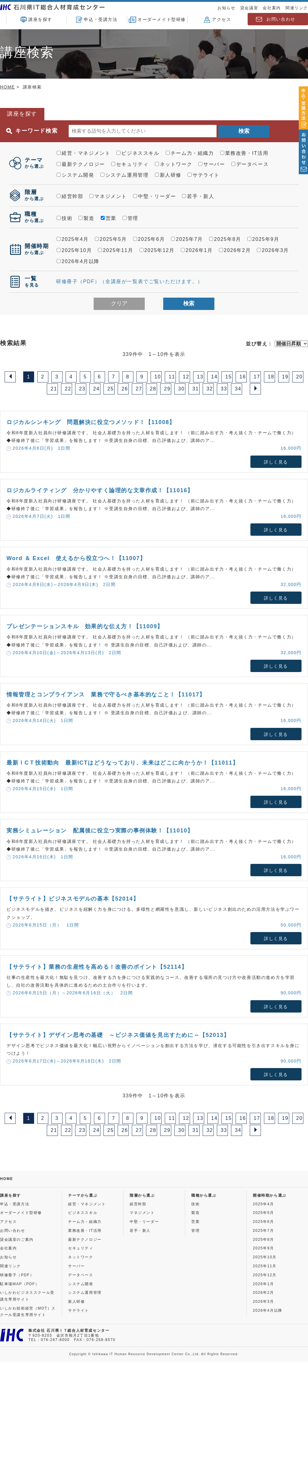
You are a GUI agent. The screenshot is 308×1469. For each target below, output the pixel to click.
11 (172, 376)
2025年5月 (111, 239)
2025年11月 (115, 250)
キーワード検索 (32, 131)
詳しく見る (276, 462)
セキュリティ (130, 164)
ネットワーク (173, 164)
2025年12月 (157, 250)
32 (210, 388)
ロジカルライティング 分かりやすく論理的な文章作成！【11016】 (99, 490)
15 (228, 376)
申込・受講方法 (96, 20)
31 (195, 388)
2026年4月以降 (78, 261)
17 (257, 376)
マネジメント (108, 196)
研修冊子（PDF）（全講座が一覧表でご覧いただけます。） (129, 281)
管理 (130, 218)
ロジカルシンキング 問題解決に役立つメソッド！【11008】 (90, 422)
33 (224, 388)
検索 (243, 131)
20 (299, 376)
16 (243, 376)
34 (238, 388)
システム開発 (75, 175)
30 (181, 388)
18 (271, 376)
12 (186, 376)
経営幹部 (70, 196)
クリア (119, 303)
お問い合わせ (280, 19)
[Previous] (10, 376)
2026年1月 (197, 250)
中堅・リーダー (154, 196)
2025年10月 (74, 250)
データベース (250, 164)
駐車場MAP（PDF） (19, 1284)
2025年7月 (187, 239)
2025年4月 (73, 239)
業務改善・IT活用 (244, 153)
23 (82, 388)
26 (125, 388)
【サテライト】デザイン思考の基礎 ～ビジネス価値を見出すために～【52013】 (117, 1035)
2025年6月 (149, 239)
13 (200, 376)
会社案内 (272, 8)
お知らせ (226, 8)
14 (214, 376)
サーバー (211, 164)
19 (285, 376)
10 (158, 376)
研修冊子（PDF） (17, 1275)
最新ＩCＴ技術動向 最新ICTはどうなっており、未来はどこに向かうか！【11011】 (122, 763)
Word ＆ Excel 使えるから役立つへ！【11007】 (76, 558)
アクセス (217, 20)
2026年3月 (273, 250)
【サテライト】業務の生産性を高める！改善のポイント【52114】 (96, 967)
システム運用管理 (124, 175)
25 (110, 388)
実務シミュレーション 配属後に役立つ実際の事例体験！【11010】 (99, 830)
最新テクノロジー (81, 164)
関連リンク (297, 8)
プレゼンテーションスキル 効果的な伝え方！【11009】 (84, 626)
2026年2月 (235, 250)
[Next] (255, 388)
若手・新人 (198, 196)
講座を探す (36, 20)
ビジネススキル (137, 153)
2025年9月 (263, 239)
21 (54, 388)
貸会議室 (249, 8)
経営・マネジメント (83, 153)
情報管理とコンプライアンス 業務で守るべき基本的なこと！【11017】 (105, 694)
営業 (108, 218)
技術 (64, 218)
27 (139, 388)
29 (167, 388)
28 (153, 388)
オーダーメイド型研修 (157, 20)
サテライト (204, 175)
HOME (7, 87)
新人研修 (168, 175)
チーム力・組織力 (190, 153)
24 (96, 388)
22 (68, 388)
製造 (86, 218)
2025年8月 (225, 239)
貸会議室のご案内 (17, 1239)
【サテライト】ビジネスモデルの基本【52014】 (72, 899)
